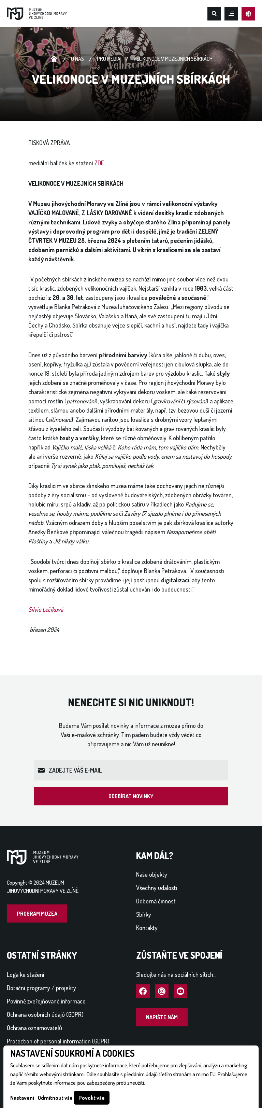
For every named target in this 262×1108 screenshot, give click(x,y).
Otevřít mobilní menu (231, 13)
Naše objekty (151, 874)
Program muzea (37, 913)
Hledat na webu (214, 13)
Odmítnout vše (55, 1097)
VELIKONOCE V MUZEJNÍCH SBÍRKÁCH (173, 58)
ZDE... (100, 163)
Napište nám (162, 1017)
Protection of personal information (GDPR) (58, 1041)
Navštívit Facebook (143, 991)
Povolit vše (91, 1097)
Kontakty (147, 927)
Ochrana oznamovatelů (34, 1027)
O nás (77, 58)
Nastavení (22, 1097)
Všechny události (156, 887)
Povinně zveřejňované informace (46, 1001)
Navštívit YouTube (180, 991)
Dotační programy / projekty (41, 988)
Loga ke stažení (25, 974)
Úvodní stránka (54, 59)
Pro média (108, 58)
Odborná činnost (156, 901)
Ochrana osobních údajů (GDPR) (45, 1014)
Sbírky (143, 914)
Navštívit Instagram (162, 991)
